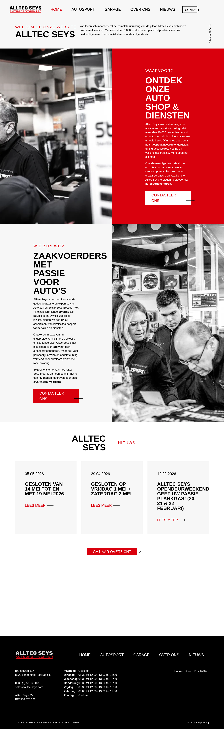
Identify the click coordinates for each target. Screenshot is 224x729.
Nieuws (167, 9)
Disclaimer (72, 722)
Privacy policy (53, 722)
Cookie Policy (33, 722)
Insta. (210, 26)
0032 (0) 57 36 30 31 (28, 683)
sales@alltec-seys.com (29, 687)
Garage (113, 9)
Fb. (210, 31)
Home (56, 9)
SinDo (204, 722)
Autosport (83, 9)
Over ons (140, 9)
